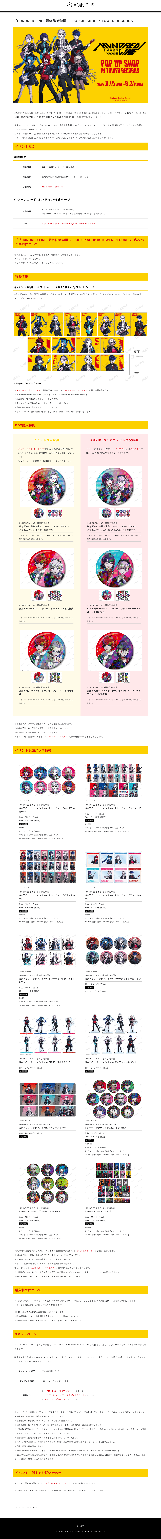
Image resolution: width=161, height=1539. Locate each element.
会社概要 (80, 1526)
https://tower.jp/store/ (53, 187)
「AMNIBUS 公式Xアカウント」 (60, 1391)
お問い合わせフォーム (56, 1483)
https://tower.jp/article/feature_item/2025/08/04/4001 (68, 223)
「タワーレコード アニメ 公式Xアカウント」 (66, 1395)
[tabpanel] (47, 486)
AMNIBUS (69, 390)
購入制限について (84, 1251)
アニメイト (82, 390)
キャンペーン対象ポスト (56, 1399)
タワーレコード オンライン (28, 390)
